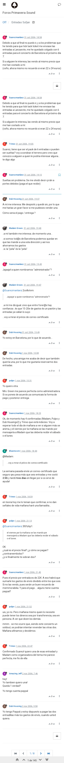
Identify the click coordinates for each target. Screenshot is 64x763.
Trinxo (12, 144)
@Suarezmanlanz (12, 290)
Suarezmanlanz (16, 37)
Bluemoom (14, 451)
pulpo (12, 380)
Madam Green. (16, 228)
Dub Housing (15, 199)
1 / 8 (32, 753)
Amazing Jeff (15, 673)
